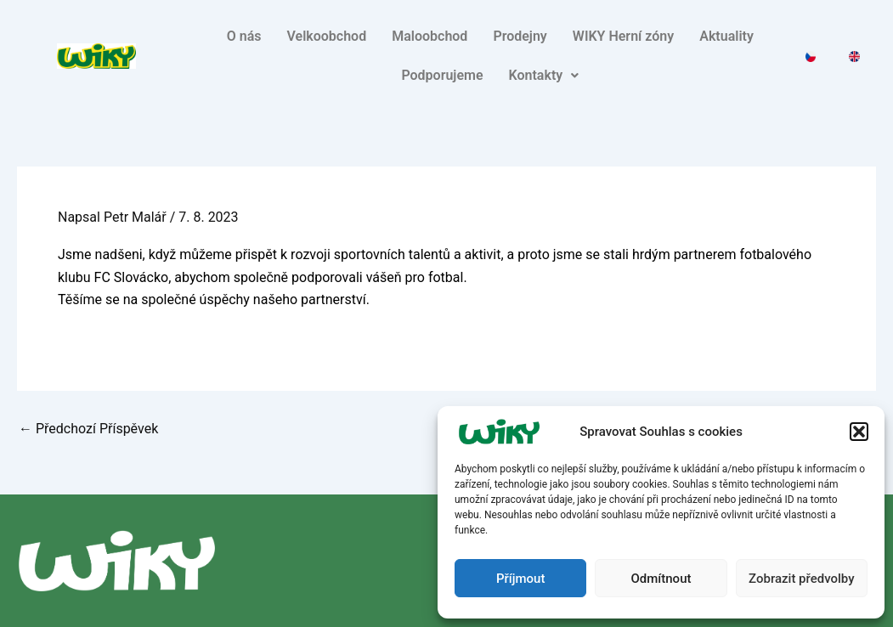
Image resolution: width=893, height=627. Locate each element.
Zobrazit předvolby (802, 578)
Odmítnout (661, 578)
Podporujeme (442, 75)
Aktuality (726, 36)
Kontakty (544, 75)
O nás (244, 36)
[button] (859, 431)
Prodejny (519, 36)
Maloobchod (429, 36)
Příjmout (520, 578)
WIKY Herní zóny (623, 36)
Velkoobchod (326, 36)
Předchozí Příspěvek (88, 429)
